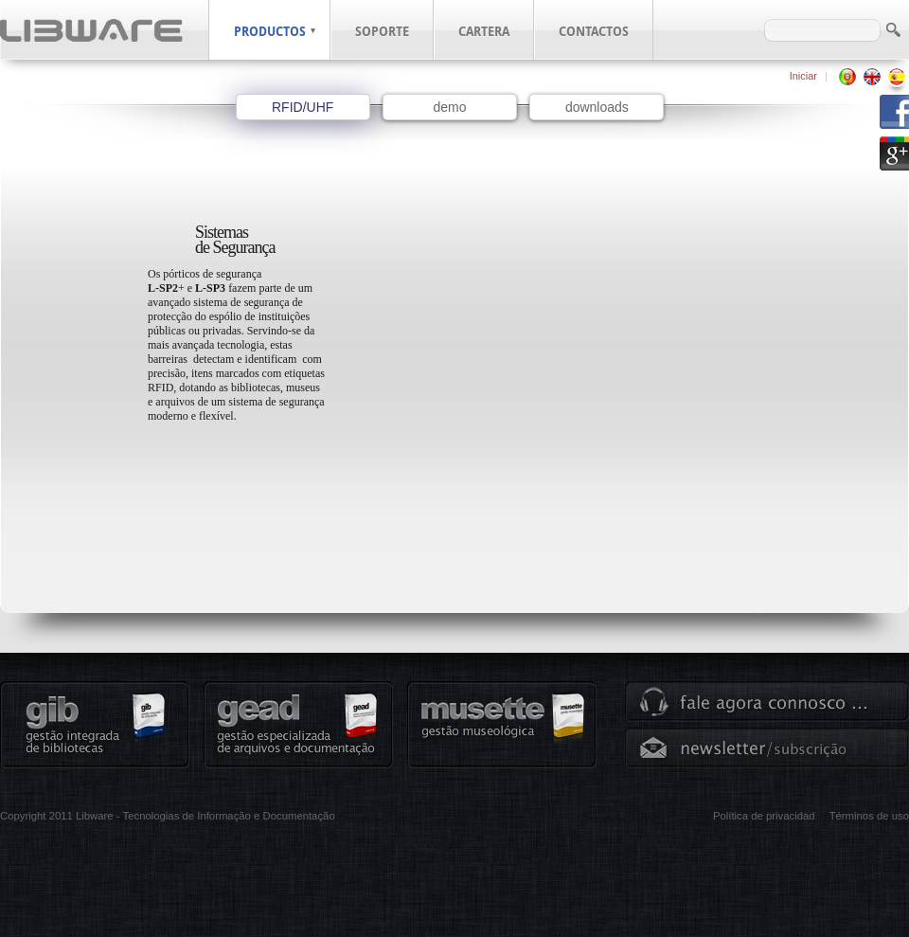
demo (449, 107)
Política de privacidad (764, 815)
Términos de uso (869, 815)
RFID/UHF (302, 107)
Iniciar (803, 75)
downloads (597, 107)
